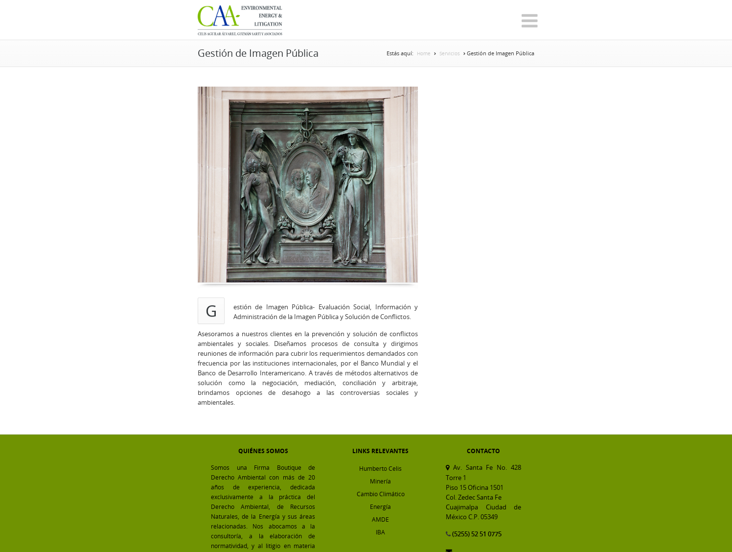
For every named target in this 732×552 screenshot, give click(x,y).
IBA (380, 532)
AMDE (380, 519)
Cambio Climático (381, 494)
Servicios (449, 53)
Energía (380, 506)
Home (424, 53)
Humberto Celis (380, 468)
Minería (380, 481)
